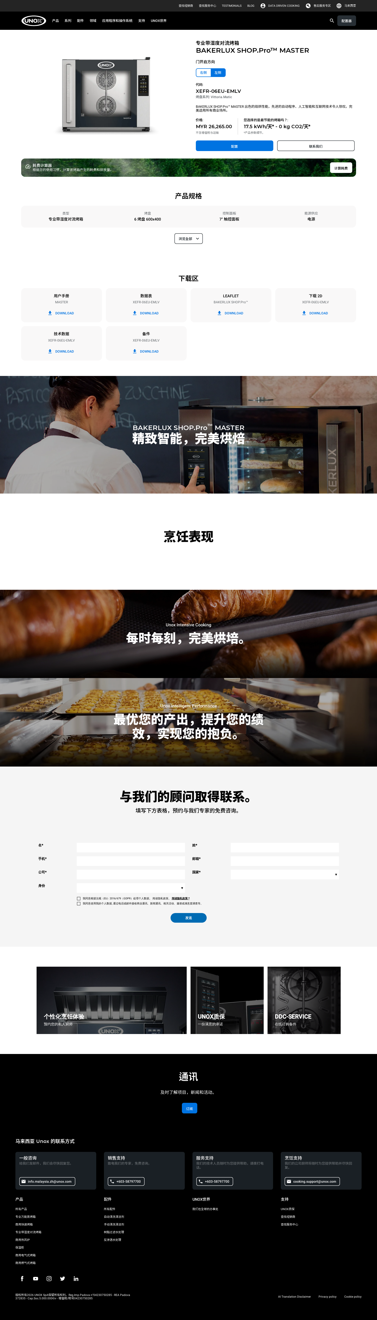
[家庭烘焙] (35, 20)
